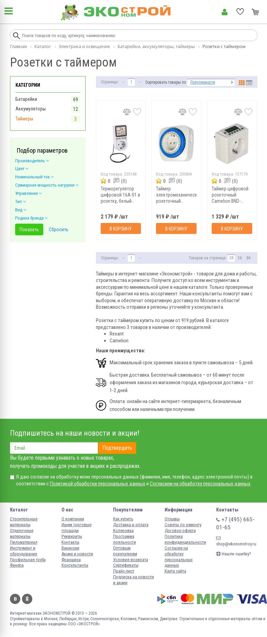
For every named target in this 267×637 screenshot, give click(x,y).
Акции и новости (77, 553)
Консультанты (75, 565)
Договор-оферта (180, 530)
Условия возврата (130, 559)
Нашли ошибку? (233, 553)
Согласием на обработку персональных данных (200, 484)
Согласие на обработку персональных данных (179, 556)
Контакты (70, 542)
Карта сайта (175, 571)
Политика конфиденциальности (185, 539)
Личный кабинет (224, 12)
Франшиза (71, 559)
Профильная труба (28, 559)
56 (240, 258)
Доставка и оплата (130, 524)
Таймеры (24, 118)
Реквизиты (72, 536)
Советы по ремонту (183, 524)
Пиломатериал (23, 542)
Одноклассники (27, 599)
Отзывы (172, 518)
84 (248, 258)
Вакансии (70, 548)
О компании (73, 518)
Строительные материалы (23, 521)
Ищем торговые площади (76, 527)
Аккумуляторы (30, 108)
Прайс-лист (123, 571)
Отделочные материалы (21, 533)
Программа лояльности (124, 539)
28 (231, 258)
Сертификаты (125, 565)
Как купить (123, 518)
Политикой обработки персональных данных (97, 484)
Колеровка (123, 530)
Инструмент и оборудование (23, 550)
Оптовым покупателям (125, 550)
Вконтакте (15, 599)
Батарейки (26, 99)
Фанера (17, 565)
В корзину (121, 229)
